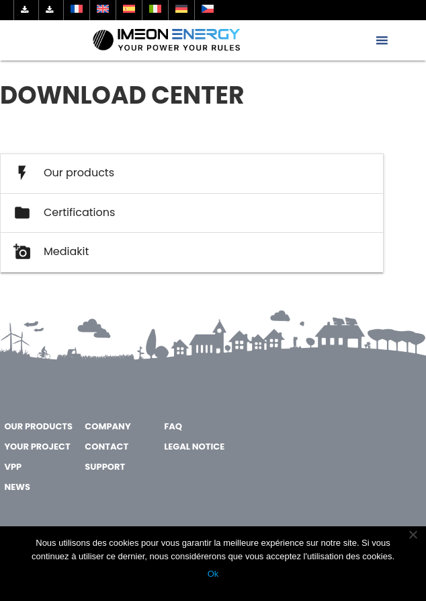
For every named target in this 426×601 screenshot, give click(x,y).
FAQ (173, 426)
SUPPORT (105, 466)
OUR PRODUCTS (38, 426)
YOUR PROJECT (37, 446)
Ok (213, 574)
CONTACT (106, 446)
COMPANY (107, 426)
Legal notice (194, 446)
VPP (13, 466)
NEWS (17, 487)
